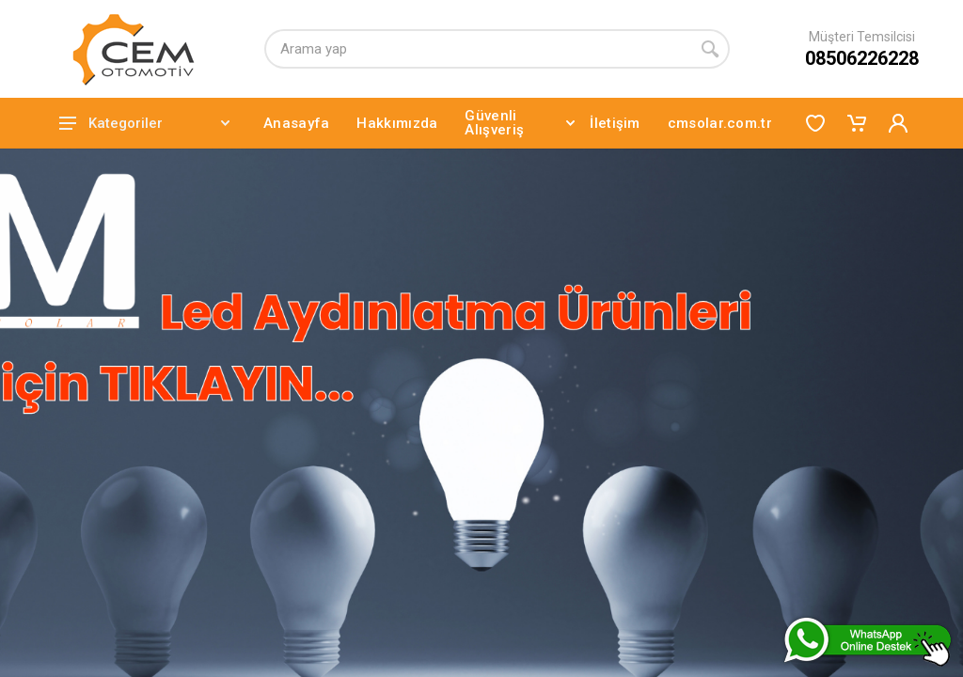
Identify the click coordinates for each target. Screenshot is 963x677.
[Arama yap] (477, 49)
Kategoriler (144, 123)
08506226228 (862, 58)
